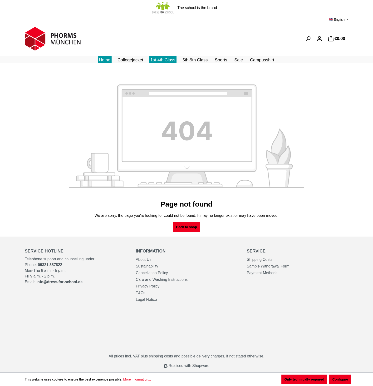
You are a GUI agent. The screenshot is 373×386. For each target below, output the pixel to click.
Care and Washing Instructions (162, 279)
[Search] (308, 38)
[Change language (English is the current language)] (338, 19)
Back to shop (186, 227)
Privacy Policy (148, 286)
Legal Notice (146, 299)
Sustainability (147, 266)
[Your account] (319, 38)
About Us (144, 259)
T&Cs (140, 293)
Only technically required (304, 379)
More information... (137, 379)
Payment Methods (262, 273)
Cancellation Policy (152, 273)
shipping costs (161, 356)
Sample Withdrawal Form (268, 266)
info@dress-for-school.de (59, 282)
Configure (340, 379)
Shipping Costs (259, 259)
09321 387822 (50, 265)
